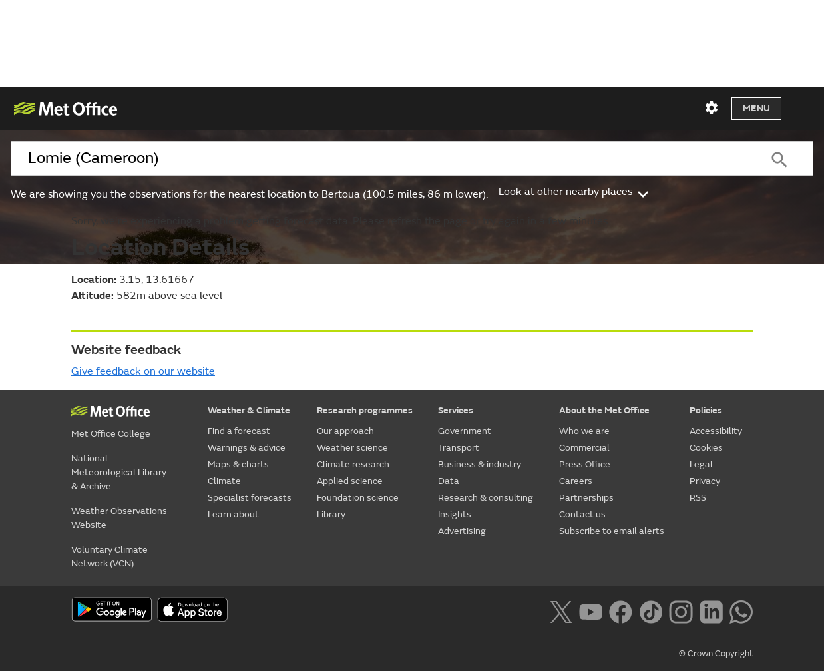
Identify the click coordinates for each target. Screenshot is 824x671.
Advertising (462, 531)
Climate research (353, 464)
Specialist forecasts (250, 497)
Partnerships (586, 497)
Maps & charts (238, 464)
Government (464, 431)
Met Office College (110, 433)
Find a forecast (239, 431)
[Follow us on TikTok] (650, 611)
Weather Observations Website (119, 518)
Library (331, 514)
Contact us (582, 514)
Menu (756, 108)
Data (448, 481)
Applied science (350, 481)
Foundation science (358, 497)
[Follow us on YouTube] (590, 611)
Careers (575, 481)
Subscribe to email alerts (611, 531)
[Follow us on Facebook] (620, 611)
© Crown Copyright (716, 653)
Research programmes (365, 410)
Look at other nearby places (575, 192)
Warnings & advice (247, 447)
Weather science (352, 447)
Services (455, 410)
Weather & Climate (249, 410)
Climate (224, 481)
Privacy (705, 481)
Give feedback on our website (143, 371)
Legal (701, 464)
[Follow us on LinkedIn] (711, 611)
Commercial (584, 447)
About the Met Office (604, 410)
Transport (458, 447)
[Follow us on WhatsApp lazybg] (741, 611)
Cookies (706, 447)
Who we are (584, 431)
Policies (706, 410)
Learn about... (236, 514)
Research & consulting (485, 497)
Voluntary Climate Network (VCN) (109, 556)
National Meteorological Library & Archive (118, 472)
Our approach (345, 431)
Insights (454, 514)
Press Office (584, 464)
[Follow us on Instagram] (680, 611)
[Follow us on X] (560, 611)
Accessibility (716, 431)
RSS (698, 497)
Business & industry (479, 464)
